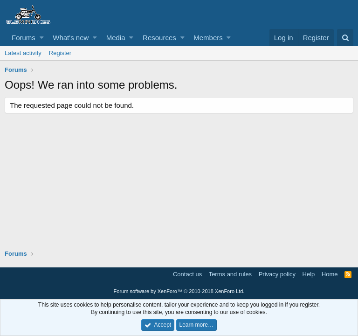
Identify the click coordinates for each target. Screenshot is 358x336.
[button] (41, 37)
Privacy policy (277, 274)
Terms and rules (230, 274)
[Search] (345, 37)
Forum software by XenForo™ (179, 291)
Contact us (187, 274)
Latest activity (23, 52)
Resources (159, 38)
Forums (23, 38)
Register (60, 52)
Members (208, 38)
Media (115, 38)
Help (309, 274)
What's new (71, 38)
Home (330, 274)
